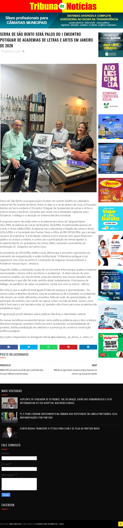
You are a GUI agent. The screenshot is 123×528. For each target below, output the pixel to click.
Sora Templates (15, 524)
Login (61, 524)
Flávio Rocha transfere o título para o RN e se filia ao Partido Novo (60, 428)
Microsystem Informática (46, 524)
